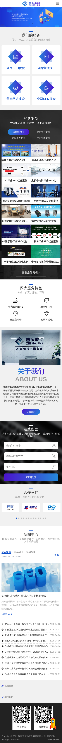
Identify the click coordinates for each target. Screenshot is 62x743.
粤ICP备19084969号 (53, 738)
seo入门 (18, 552)
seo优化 (6, 552)
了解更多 (31, 411)
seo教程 (30, 552)
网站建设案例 (18, 138)
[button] (29, 23)
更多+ (57, 555)
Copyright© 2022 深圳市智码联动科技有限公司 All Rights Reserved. (24, 738)
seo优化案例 (18, 132)
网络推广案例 (43, 132)
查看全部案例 (31, 272)
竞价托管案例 (43, 138)
